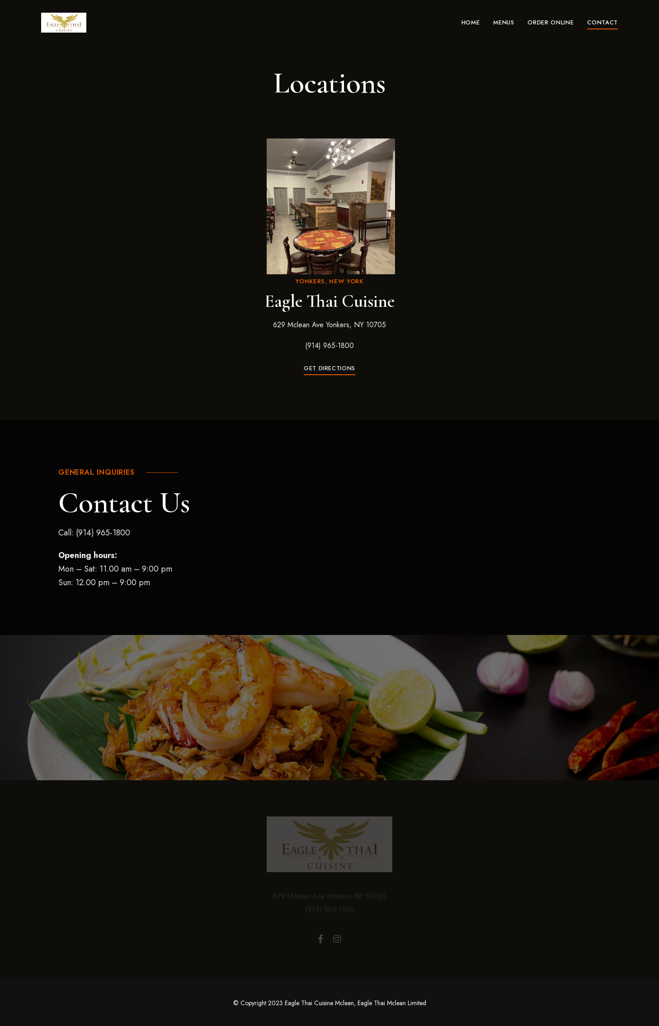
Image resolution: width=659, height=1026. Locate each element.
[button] (329, 368)
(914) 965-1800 (329, 345)
